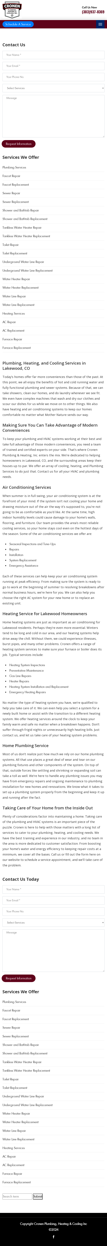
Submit (37, 1196)
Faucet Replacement (16, 185)
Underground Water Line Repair (23, 262)
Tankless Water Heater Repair (22, 228)
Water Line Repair (14, 296)
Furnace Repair (12, 339)
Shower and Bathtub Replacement (25, 219)
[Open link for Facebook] (53, 1236)
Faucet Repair (11, 176)
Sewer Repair (11, 193)
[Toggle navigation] (100, 24)
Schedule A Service (18, 24)
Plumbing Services (14, 167)
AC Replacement (13, 330)
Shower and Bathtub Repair (21, 210)
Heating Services (14, 313)
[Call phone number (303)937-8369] (93, 10)
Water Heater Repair (16, 279)
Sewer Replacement (16, 202)
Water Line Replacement (18, 305)
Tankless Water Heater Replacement (26, 236)
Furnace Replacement (17, 348)
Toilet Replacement (15, 253)
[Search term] (17, 1197)
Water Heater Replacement (21, 288)
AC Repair (9, 322)
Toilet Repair (11, 245)
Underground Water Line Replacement (28, 270)
